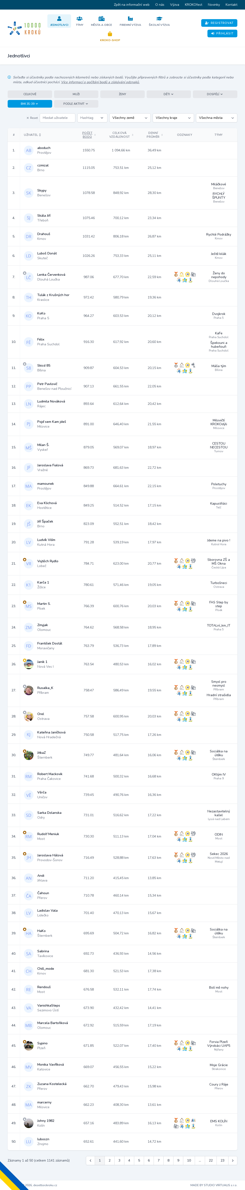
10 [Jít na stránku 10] (189, 1160)
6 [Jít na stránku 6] (149, 1160)
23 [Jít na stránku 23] (222, 1160)
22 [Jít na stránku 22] (211, 1160)
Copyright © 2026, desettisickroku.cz (32, 1185)
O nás (159, 4)
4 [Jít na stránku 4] (129, 1160)
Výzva (174, 4)
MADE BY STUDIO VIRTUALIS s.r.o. (213, 1185)
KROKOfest (193, 4)
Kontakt (231, 4)
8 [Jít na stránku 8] (168, 1160)
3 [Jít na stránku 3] (119, 1160)
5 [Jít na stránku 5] (139, 1160)
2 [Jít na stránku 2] (110, 1160)
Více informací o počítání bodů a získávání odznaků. (100, 82)
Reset (32, 118)
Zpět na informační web (132, 4)
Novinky (214, 4)
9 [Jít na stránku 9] (178, 1160)
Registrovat (219, 23)
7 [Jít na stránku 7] (159, 1160)
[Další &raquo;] (232, 1160)
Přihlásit (222, 33)
